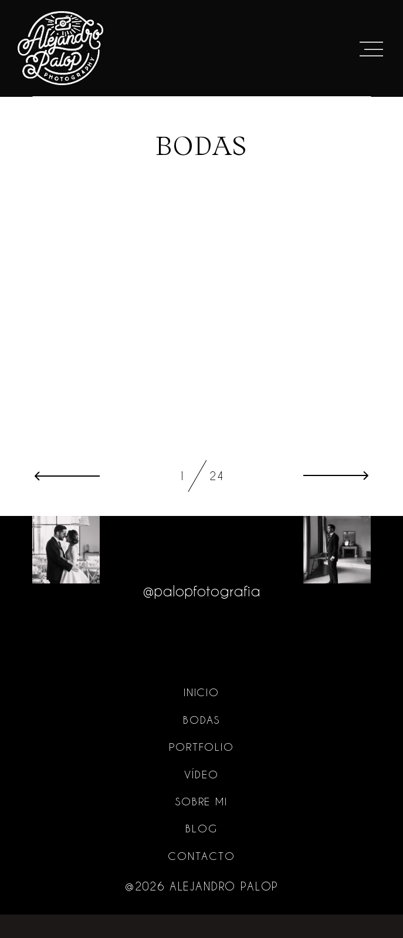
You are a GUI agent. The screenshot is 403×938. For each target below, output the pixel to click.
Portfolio (201, 770)
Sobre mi (201, 825)
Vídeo (201, 797)
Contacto (201, 879)
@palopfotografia (201, 612)
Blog (201, 852)
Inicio (201, 715)
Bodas (201, 742)
